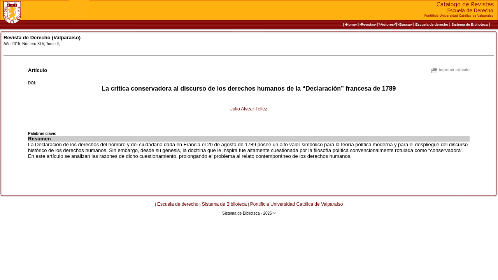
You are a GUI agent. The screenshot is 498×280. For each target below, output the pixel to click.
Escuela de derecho (431, 24)
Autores (387, 24)
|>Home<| (351, 24)
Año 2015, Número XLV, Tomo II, (32, 44)
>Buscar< (405, 24)
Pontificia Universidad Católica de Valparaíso (296, 204)
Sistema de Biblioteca (469, 24)
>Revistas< (368, 24)
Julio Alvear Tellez (248, 109)
